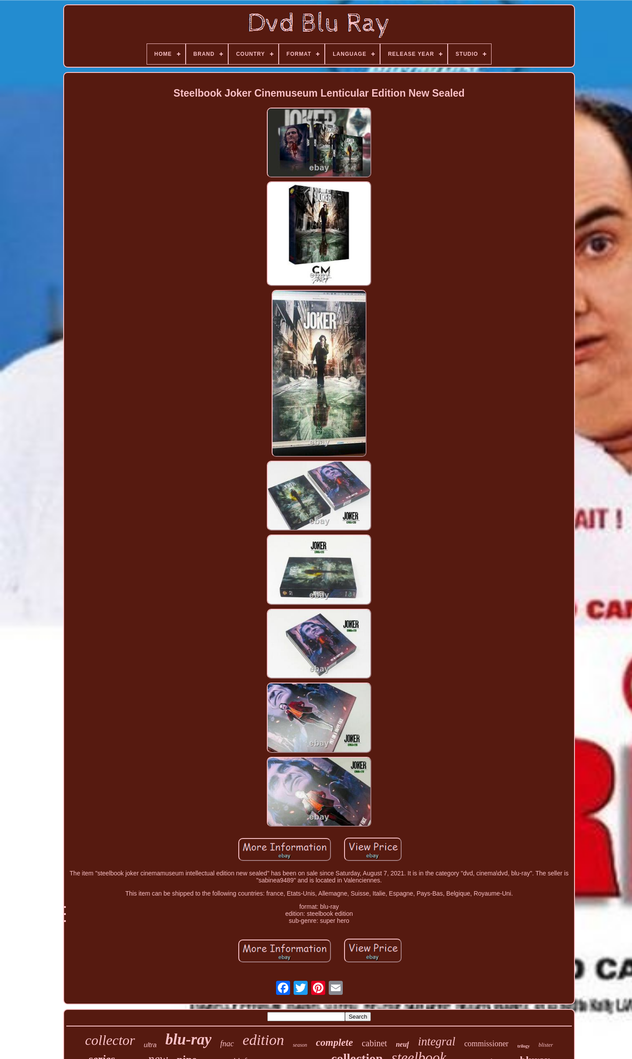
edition (263, 1040)
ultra (150, 1044)
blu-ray (188, 1039)
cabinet (374, 1043)
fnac (227, 1043)
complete (334, 1042)
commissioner (486, 1043)
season (300, 1045)
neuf (402, 1044)
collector (110, 1040)
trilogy (523, 1046)
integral (437, 1041)
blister (546, 1044)
